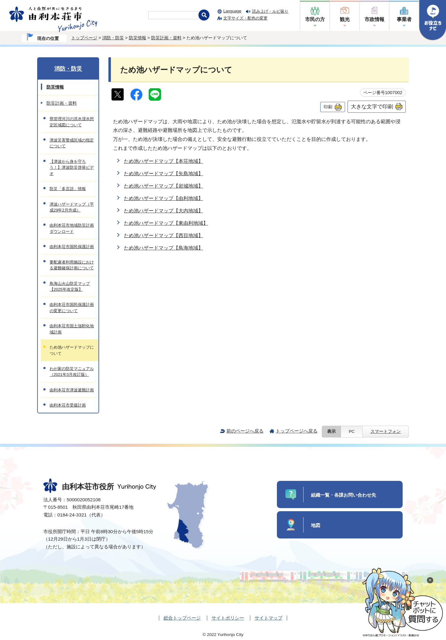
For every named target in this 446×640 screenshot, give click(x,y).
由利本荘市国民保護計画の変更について (72, 307)
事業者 (404, 19)
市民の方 (315, 19)
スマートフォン (385, 431)
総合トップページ (182, 617)
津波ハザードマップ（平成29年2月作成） (72, 207)
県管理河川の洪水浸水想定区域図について (72, 121)
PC (352, 431)
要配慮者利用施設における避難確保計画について (72, 265)
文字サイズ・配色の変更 (245, 18)
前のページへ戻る (245, 430)
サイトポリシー (228, 617)
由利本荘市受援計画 (68, 405)
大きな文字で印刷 (372, 106)
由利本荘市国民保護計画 (72, 246)
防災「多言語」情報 (68, 188)
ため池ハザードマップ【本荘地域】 (163, 161)
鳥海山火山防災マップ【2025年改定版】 (70, 286)
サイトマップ (268, 617)
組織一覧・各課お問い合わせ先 (343, 495)
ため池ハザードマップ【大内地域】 (163, 210)
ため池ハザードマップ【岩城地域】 (163, 186)
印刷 (328, 106)
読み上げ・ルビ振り (270, 11)
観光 (345, 19)
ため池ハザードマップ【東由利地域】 (166, 223)
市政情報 (374, 19)
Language (232, 11)
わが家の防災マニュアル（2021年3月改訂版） (72, 371)
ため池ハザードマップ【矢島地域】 (163, 173)
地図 (315, 525)
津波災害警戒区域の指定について (72, 143)
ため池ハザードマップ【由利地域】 (163, 198)
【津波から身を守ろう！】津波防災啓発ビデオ (72, 167)
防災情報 (137, 37)
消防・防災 (113, 37)
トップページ (84, 37)
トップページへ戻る (296, 430)
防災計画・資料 (166, 37)
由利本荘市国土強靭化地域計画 (72, 329)
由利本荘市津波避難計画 (72, 390)
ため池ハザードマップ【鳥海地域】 (163, 247)
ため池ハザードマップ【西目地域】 (163, 235)
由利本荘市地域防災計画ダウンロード (72, 228)
